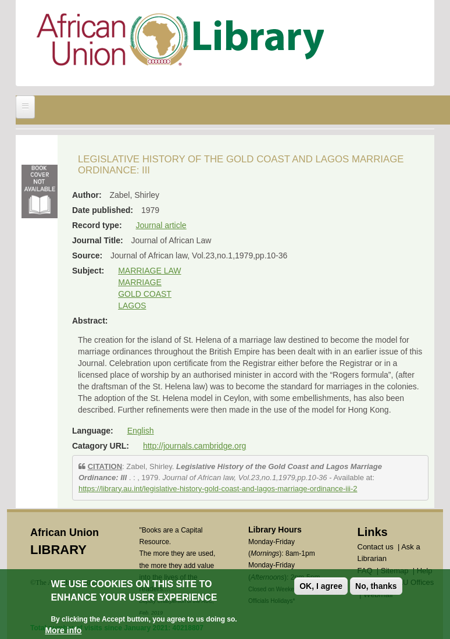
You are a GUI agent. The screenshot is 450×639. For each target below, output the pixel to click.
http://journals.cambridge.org (194, 445)
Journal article (160, 225)
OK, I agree (320, 586)
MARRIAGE (140, 282)
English (140, 430)
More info (63, 630)
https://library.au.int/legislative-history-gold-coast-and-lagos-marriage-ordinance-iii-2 (218, 488)
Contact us (376, 546)
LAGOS (132, 305)
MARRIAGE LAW (149, 270)
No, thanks (376, 586)
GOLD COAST (145, 294)
